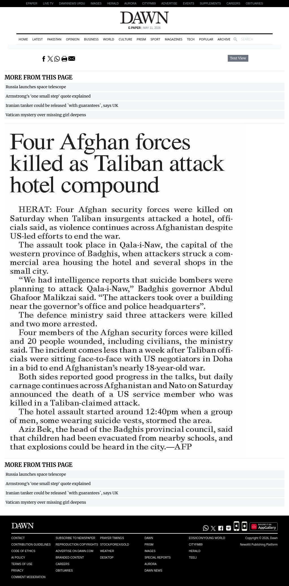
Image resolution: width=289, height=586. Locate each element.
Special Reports (157, 557)
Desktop (107, 557)
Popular (206, 39)
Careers (233, 3)
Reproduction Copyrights (77, 544)
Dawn (148, 538)
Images (96, 3)
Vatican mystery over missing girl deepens (46, 114)
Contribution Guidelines (31, 544)
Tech (190, 39)
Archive (224, 39)
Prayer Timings (112, 538)
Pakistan (54, 39)
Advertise (169, 3)
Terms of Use (21, 564)
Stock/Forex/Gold (114, 544)
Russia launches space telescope (36, 86)
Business (91, 39)
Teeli (193, 557)
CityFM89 (149, 3)
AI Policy (18, 557)
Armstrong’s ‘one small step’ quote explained (48, 96)
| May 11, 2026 (144, 27)
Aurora (130, 3)
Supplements (210, 3)
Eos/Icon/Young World (207, 538)
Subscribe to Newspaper (75, 538)
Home (23, 39)
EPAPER (31, 3)
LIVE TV (48, 3)
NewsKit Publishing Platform (259, 544)
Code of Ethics (23, 551)
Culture (125, 39)
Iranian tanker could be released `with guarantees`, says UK (62, 105)
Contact (18, 538)
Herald (113, 3)
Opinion (73, 39)
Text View (238, 58)
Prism (141, 39)
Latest (37, 39)
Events (188, 3)
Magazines (173, 39)
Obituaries (254, 3)
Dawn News (153, 570)
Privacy (17, 570)
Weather (107, 551)
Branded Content (70, 557)
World (108, 39)
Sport (155, 39)
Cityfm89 (195, 544)
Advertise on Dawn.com (74, 551)
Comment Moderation (28, 577)
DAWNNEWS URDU (72, 3)
